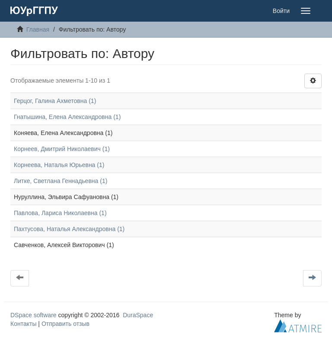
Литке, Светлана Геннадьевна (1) (60, 180)
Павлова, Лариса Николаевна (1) (60, 212)
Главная (37, 29)
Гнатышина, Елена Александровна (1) (67, 116)
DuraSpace (138, 315)
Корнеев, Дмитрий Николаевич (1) (62, 148)
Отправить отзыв (65, 323)
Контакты (23, 323)
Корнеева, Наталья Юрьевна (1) (59, 164)
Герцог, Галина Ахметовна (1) (55, 100)
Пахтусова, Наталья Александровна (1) (69, 228)
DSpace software (33, 315)
